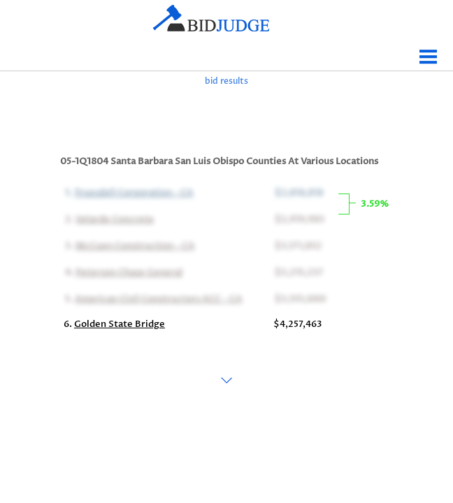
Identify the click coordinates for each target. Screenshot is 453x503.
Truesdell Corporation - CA (132, 191)
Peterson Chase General (127, 271)
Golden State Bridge (119, 324)
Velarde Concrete (113, 218)
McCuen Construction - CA (133, 244)
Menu (428, 51)
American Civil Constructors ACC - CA (156, 297)
